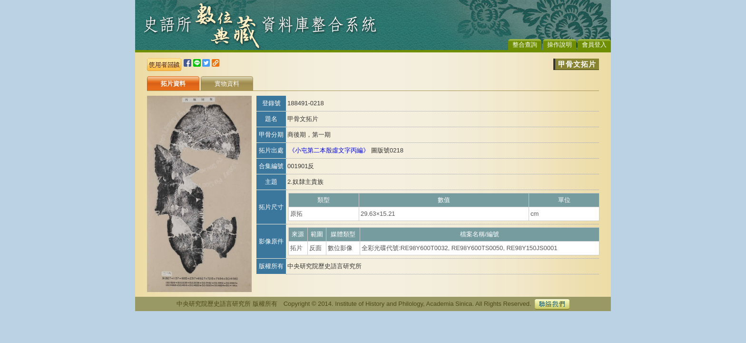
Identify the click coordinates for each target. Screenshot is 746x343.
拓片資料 (173, 83)
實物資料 (227, 83)
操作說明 (559, 44)
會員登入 (594, 44)
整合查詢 (524, 44)
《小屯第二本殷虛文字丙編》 (329, 150)
